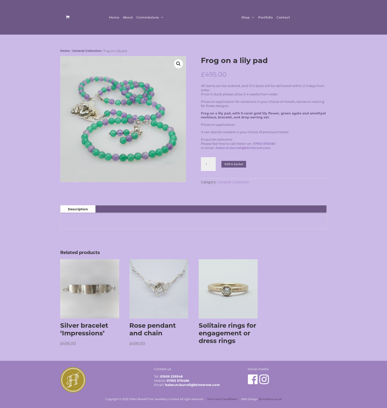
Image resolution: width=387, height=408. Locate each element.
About (127, 17)
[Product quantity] (208, 164)
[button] (178, 63)
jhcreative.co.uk (270, 399)
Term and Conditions (222, 399)
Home (113, 17)
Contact (284, 17)
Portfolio (266, 17)
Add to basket (233, 164)
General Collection (86, 51)
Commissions (146, 17)
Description (78, 209)
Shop (246, 17)
